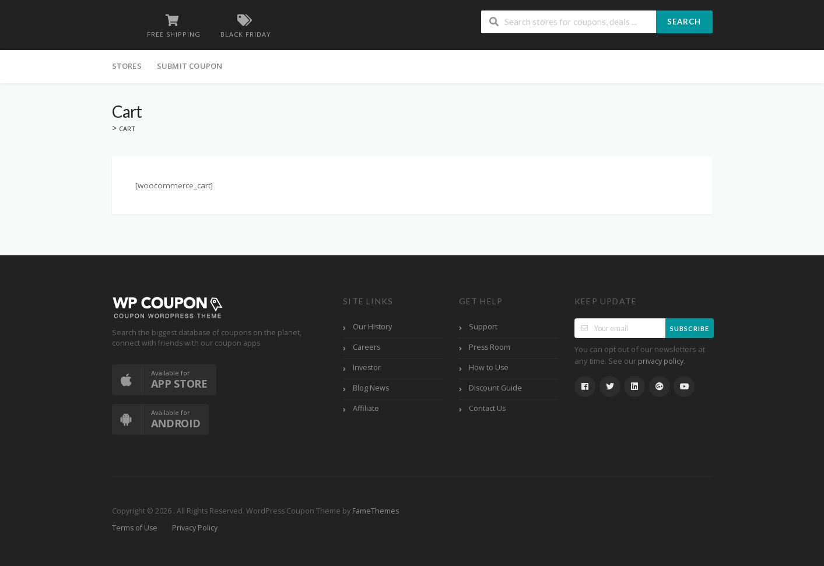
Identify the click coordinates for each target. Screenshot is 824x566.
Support (483, 327)
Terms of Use (134, 528)
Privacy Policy (195, 528)
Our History (372, 327)
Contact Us (487, 408)
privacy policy (660, 361)
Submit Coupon (190, 66)
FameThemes (375, 511)
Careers (366, 347)
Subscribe (689, 328)
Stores (127, 66)
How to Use (489, 367)
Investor (367, 367)
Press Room (489, 347)
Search (684, 21)
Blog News (371, 388)
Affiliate (366, 408)
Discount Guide (495, 388)
